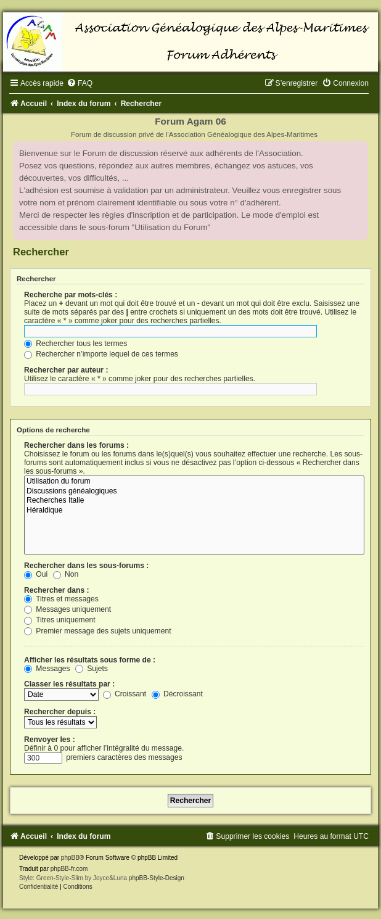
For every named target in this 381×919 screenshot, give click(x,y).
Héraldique (194, 511)
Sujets (91, 668)
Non (66, 574)
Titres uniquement (60, 620)
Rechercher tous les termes (75, 343)
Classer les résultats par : (69, 684)
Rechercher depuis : (60, 711)
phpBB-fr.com (69, 868)
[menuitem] (79, 83)
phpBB (70, 857)
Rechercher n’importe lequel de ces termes (101, 354)
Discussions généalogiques (194, 492)
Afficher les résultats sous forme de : (89, 660)
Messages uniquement (67, 609)
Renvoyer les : (49, 739)
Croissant (124, 694)
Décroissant (177, 694)
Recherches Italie (194, 501)
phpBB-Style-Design (156, 878)
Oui (35, 574)
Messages (47, 668)
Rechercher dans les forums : (76, 445)
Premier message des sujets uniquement (97, 631)
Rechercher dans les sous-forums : (86, 565)
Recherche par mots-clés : (70, 295)
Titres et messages (61, 599)
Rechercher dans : (56, 590)
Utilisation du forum (194, 482)
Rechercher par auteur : (66, 370)
